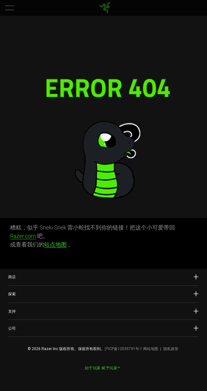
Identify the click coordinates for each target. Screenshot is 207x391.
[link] (104, 7)
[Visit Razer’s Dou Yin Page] (109, 376)
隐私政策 (170, 349)
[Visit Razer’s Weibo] (88, 376)
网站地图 (150, 349)
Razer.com (23, 236)
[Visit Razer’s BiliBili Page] (119, 376)
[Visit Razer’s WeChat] (98, 376)
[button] (9, 8)
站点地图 (55, 244)
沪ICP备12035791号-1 (123, 349)
